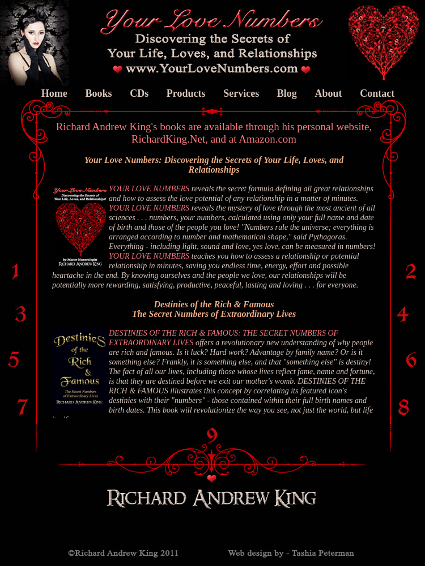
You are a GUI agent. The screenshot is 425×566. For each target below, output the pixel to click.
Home (54, 93)
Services (241, 93)
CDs (139, 93)
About (328, 93)
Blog (287, 93)
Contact (377, 93)
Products (186, 93)
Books (98, 93)
